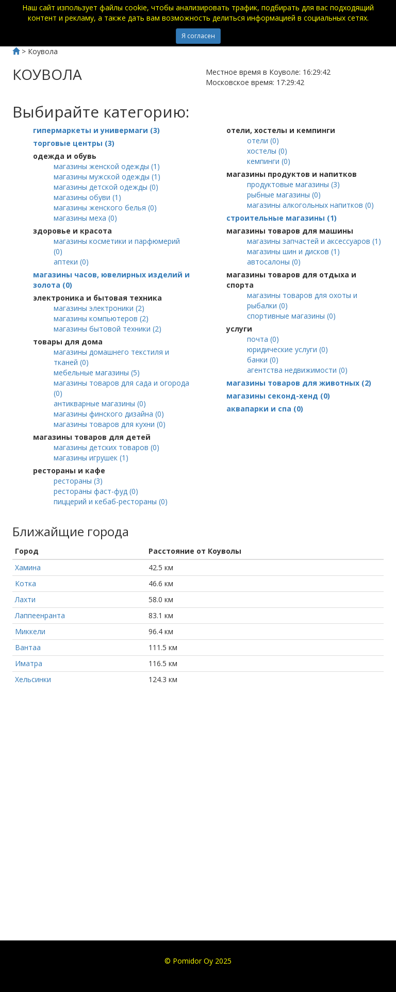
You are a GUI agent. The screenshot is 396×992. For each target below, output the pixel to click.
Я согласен (198, 35)
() (96, 130)
